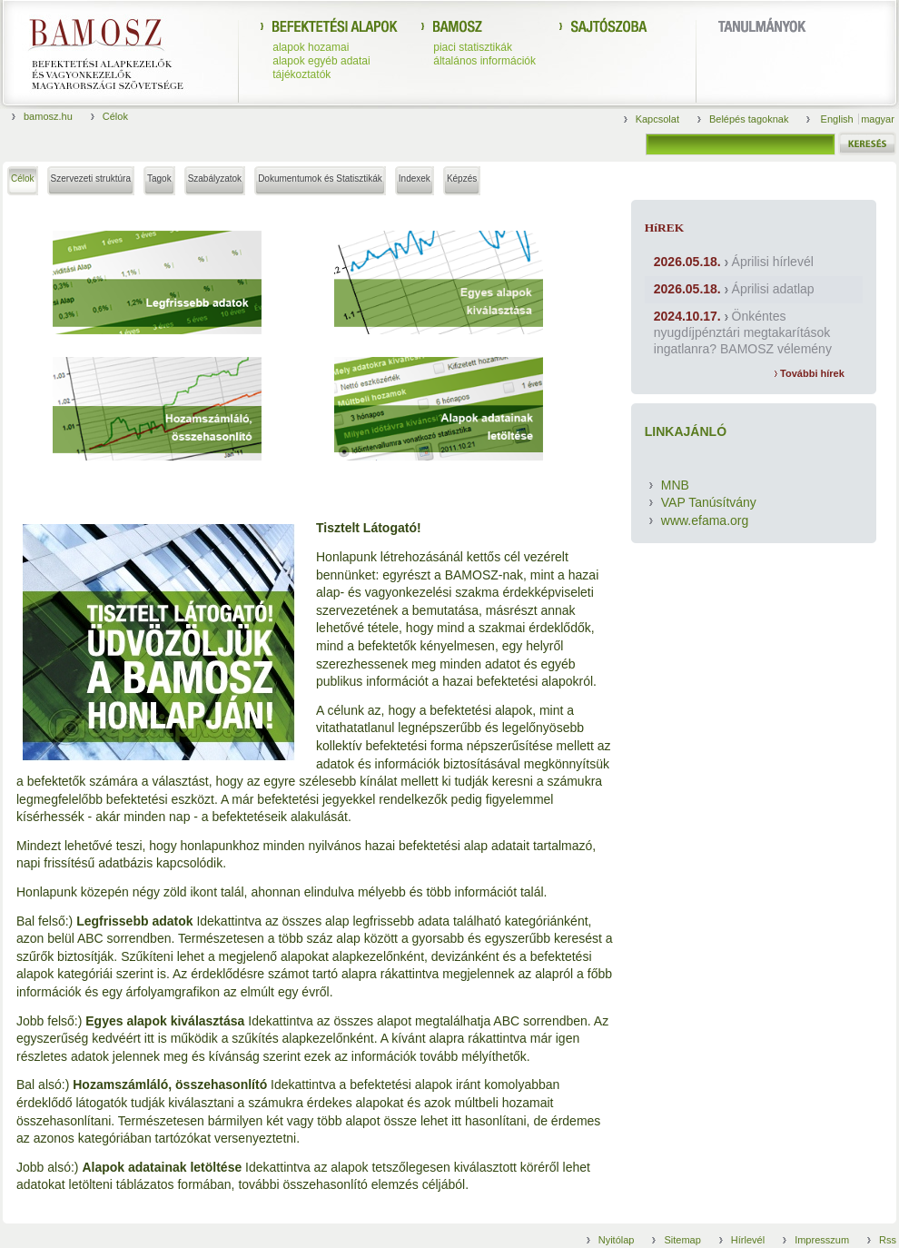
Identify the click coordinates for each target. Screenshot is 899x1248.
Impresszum (822, 1239)
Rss (887, 1239)
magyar (877, 119)
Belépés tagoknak (748, 119)
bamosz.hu (48, 116)
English (838, 119)
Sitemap (682, 1239)
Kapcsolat (657, 119)
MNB (675, 485)
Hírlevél (748, 1239)
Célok (115, 116)
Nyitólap (616, 1239)
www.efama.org (704, 520)
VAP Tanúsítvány (708, 502)
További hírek (810, 373)
